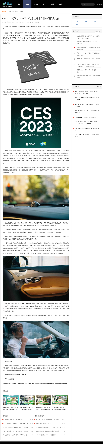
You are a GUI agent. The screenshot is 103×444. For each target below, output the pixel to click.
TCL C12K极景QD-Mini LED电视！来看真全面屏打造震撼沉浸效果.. (59, 409)
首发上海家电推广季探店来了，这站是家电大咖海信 (16, 423)
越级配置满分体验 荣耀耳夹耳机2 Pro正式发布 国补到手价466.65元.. (86, 92)
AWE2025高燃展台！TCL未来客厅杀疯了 (46, 435)
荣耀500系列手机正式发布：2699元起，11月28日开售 (88, 43)
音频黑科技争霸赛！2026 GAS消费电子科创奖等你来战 (88, 48)
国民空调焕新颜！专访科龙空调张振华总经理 (47, 431)
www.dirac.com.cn (20, 374)
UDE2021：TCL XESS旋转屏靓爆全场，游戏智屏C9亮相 (48, 419)
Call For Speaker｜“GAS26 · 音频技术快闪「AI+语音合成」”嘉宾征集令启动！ (88, 65)
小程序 (100, 4)
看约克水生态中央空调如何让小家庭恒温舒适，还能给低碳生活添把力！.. (16, 435)
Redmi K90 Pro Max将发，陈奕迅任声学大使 (88, 58)
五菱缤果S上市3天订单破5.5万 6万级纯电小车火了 (88, 71)
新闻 (17, 11)
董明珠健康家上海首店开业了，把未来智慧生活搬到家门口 (48, 427)
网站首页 (11, 11)
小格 (17, 22)
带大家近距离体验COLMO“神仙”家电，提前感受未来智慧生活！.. (43, 409)
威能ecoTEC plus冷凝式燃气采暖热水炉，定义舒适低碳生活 (16, 419)
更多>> (99, 86)
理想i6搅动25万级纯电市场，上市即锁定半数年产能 (88, 77)
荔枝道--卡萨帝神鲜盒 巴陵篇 (43, 423)
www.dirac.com (19, 379)
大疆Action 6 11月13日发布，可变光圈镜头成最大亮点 (88, 54)
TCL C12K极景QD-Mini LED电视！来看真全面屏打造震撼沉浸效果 (16, 431)
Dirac (9, 22)
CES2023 (4, 22)
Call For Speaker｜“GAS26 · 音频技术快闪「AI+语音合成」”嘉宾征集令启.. (86, 122)
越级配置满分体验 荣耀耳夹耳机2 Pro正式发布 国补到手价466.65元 (88, 37)
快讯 (22, 11)
